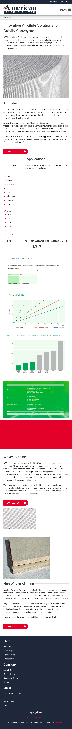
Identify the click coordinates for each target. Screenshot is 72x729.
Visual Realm (59, 722)
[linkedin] (36, 717)
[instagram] (44, 717)
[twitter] (32, 717)
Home (5, 17)
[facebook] (28, 717)
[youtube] (40, 717)
